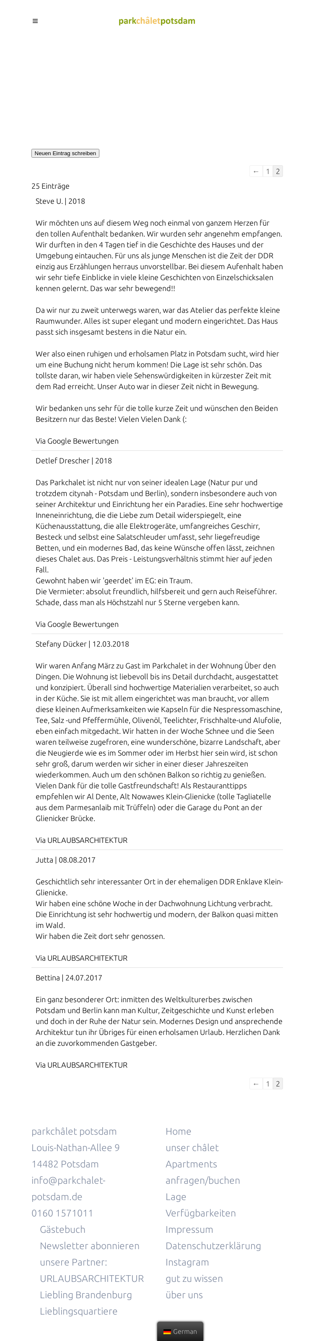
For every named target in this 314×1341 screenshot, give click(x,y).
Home (179, 1131)
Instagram (187, 1262)
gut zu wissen (195, 1278)
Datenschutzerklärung (213, 1245)
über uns (184, 1294)
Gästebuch (63, 1229)
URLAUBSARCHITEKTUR (92, 1278)
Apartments (191, 1164)
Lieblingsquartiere (79, 1311)
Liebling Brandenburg (86, 1294)
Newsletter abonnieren (90, 1245)
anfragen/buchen (203, 1180)
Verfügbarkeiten (201, 1213)
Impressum (189, 1229)
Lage (176, 1196)
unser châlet (192, 1147)
